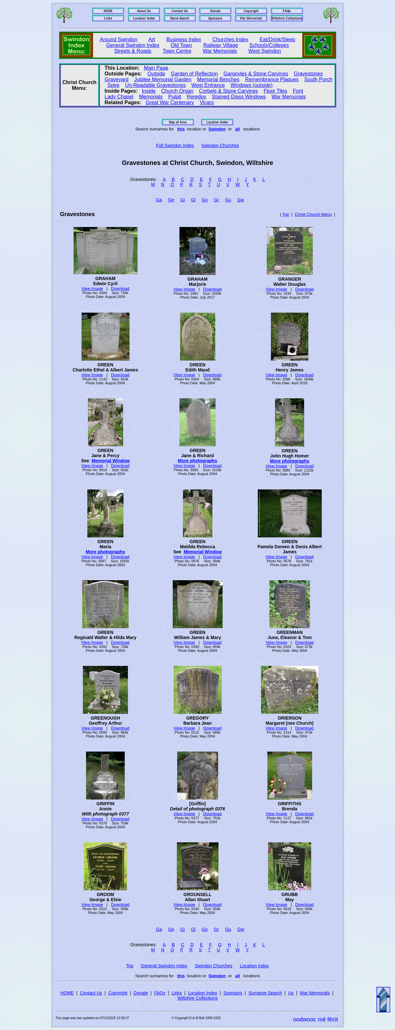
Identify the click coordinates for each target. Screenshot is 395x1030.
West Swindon (264, 51)
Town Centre (176, 51)
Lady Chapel (119, 96)
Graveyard (117, 79)
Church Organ (177, 91)
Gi (182, 199)
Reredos (196, 96)
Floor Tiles (275, 91)
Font (298, 91)
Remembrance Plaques (271, 79)
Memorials (151, 96)
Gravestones (308, 73)
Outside (156, 73)
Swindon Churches (220, 145)
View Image (92, 288)
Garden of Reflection (194, 73)
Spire (113, 85)
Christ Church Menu (313, 214)
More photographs (197, 460)
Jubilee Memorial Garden (163, 79)
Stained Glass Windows (239, 96)
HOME (67, 992)
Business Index (183, 39)
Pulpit (174, 96)
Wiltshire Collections (197, 998)
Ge (171, 199)
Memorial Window (110, 460)
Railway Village (220, 45)
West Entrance (208, 85)
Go (205, 199)
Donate (141, 992)
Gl (193, 199)
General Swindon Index (132, 45)
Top (285, 214)
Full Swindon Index (175, 145)
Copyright (117, 992)
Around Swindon (118, 39)
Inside (149, 91)
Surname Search (265, 992)
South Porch (318, 79)
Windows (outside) (252, 85)
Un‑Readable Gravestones (155, 85)
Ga (159, 199)
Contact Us (91, 992)
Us (291, 992)
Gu (228, 199)
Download (120, 288)
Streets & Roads (133, 51)
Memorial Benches (218, 79)
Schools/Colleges (269, 45)
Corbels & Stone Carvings (228, 91)
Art (151, 39)
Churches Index (230, 39)
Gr (216, 199)
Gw (240, 199)
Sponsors (232, 992)
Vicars (207, 102)
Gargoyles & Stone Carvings (256, 73)
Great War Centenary (170, 102)
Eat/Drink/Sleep (277, 39)
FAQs (159, 992)
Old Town (181, 45)
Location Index (254, 965)
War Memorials (220, 51)
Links (176, 992)
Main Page (156, 68)
